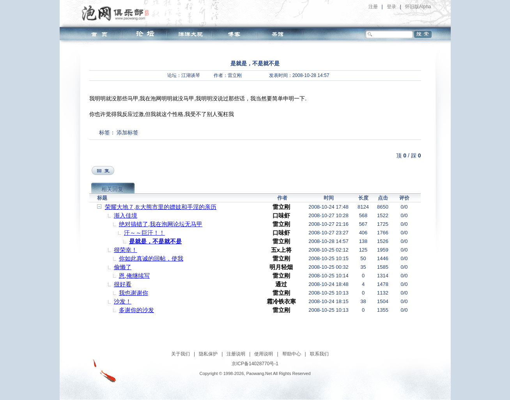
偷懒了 (122, 267)
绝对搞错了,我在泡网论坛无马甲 (160, 224)
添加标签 (127, 132)
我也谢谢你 (133, 292)
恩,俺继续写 (134, 275)
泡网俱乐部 (117, 13)
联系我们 (319, 354)
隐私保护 (208, 354)
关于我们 (180, 354)
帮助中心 (291, 354)
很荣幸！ (125, 249)
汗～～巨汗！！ (144, 232)
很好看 (122, 284)
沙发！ (122, 301)
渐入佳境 (125, 215)
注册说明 (236, 354)
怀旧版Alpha (418, 6)
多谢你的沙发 (136, 310)
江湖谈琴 (190, 75)
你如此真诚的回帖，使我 (151, 258)
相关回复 (112, 189)
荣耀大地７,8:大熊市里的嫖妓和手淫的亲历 (161, 207)
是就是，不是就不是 (155, 241)
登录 (391, 6)
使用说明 (263, 354)
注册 (373, 6)
